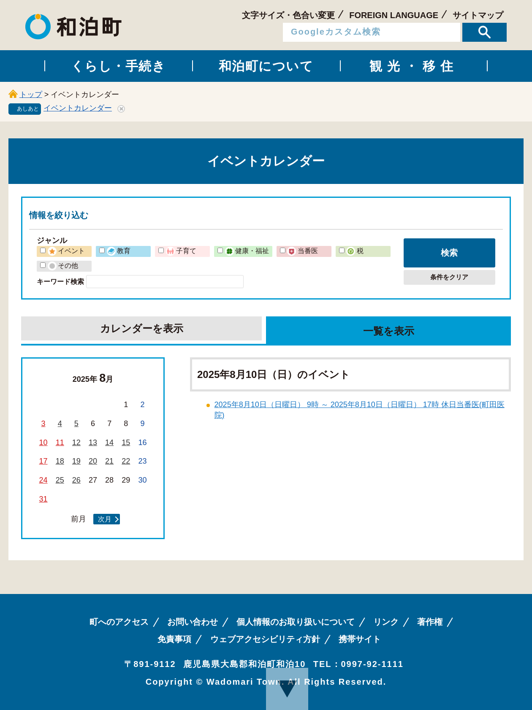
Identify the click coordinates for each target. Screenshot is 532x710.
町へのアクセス (119, 621)
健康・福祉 (247, 250)
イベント (66, 250)
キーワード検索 (60, 281)
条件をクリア (449, 277)
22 (126, 461)
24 (43, 480)
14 (109, 442)
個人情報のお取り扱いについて (295, 621)
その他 (63, 265)
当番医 (302, 250)
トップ (30, 94)
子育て (181, 250)
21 (109, 461)
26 (76, 480)
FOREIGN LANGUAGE (393, 15)
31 (43, 499)
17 (43, 461)
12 (76, 442)
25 (60, 480)
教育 (118, 250)
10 (43, 442)
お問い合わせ (192, 621)
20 (93, 461)
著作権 (429, 621)
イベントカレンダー (77, 108)
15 (126, 442)
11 (60, 442)
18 (60, 461)
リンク (386, 621)
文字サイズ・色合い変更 (288, 15)
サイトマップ (478, 15)
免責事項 (174, 639)
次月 (104, 519)
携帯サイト (360, 639)
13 (93, 442)
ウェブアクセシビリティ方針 (265, 639)
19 (76, 461)
